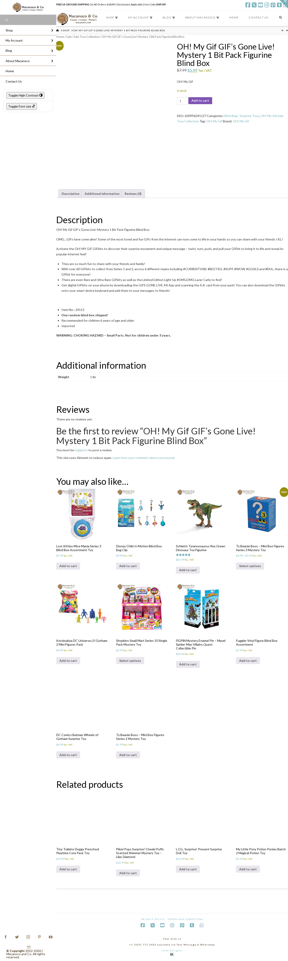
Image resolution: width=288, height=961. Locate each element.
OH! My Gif (268, 116)
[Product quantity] (182, 101)
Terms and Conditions (185, 919)
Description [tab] (70, 193)
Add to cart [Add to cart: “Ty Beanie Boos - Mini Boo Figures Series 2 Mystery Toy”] (128, 755)
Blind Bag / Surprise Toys (241, 116)
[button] (283, 4)
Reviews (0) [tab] (133, 193)
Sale (69, 36)
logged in (81, 450)
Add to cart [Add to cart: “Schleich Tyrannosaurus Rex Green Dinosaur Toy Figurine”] (188, 570)
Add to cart (200, 100)
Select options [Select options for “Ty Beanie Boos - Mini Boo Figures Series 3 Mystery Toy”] (250, 566)
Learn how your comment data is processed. (143, 458)
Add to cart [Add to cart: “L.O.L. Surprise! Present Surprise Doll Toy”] (188, 869)
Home (60, 36)
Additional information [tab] (102, 193)
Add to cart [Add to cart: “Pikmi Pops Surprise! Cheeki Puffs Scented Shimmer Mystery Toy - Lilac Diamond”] (128, 873)
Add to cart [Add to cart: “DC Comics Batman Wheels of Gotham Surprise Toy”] (68, 755)
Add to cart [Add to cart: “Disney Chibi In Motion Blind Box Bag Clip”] (128, 566)
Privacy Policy (153, 919)
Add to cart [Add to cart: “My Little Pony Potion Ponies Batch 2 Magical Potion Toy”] (248, 869)
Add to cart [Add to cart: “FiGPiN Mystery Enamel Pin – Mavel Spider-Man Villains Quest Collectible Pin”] (188, 664)
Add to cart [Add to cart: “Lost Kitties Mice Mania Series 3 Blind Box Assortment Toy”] (68, 566)
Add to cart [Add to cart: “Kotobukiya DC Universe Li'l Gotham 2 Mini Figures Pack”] (68, 660)
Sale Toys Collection (86, 36)
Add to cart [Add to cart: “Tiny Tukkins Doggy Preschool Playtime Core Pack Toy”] (68, 869)
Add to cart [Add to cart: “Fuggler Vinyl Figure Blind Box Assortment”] (248, 660)
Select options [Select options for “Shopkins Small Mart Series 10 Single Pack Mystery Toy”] (130, 660)
